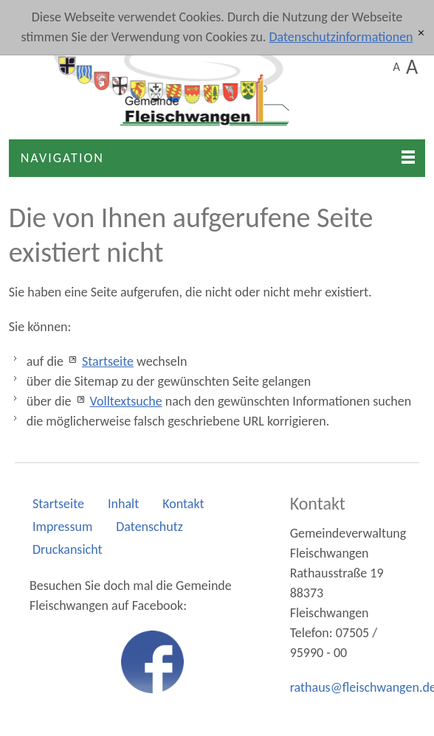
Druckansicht (67, 549)
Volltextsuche (126, 401)
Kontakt (183, 504)
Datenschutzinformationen (341, 37)
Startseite (108, 361)
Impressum (62, 526)
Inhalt (123, 504)
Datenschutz (149, 526)
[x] (421, 33)
